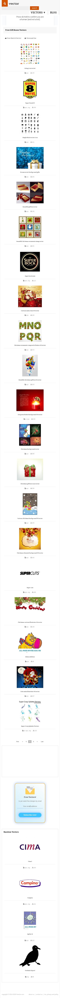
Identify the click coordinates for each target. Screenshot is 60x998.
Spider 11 (30, 934)
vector (14, 4)
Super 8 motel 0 (30, 103)
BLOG (53, 12)
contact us (39, 994)
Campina (30, 898)
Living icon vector (30, 68)
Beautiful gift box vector (30, 207)
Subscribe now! (29, 815)
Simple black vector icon (30, 137)
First (17, 741)
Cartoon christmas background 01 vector (30, 518)
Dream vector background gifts (30, 172)
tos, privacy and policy (51, 994)
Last (42, 741)
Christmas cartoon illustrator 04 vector (30, 622)
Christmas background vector (30, 449)
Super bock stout (30, 276)
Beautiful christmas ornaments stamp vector (30, 241)
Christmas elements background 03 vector (30, 553)
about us (31, 994)
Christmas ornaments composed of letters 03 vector (30, 345)
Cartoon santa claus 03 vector (30, 310)
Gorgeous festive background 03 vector (30, 414)
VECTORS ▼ (38, 12)
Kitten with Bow (30, 657)
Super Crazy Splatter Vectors (30, 726)
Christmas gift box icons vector (30, 484)
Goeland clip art (30, 970)
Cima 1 (30, 861)
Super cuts (30, 587)
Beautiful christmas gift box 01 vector (30, 380)
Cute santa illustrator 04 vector (30, 691)
